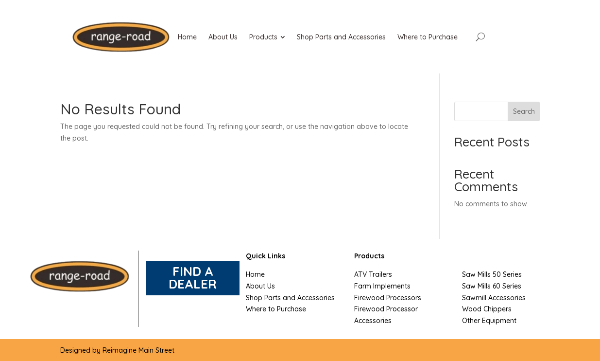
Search (524, 111)
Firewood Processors (387, 297)
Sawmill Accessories (494, 297)
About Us (260, 286)
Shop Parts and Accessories (290, 297)
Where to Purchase (276, 309)
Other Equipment (489, 320)
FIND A (192, 271)
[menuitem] (187, 37)
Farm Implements (382, 286)
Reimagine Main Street (138, 350)
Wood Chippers (487, 309)
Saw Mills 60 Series (491, 286)
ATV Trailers (373, 274)
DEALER (193, 284)
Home (255, 274)
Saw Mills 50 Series (492, 274)
